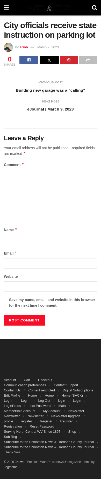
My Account (52, 412)
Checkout (45, 381)
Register (46, 422)
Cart (27, 381)
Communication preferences (25, 386)
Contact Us (12, 391)
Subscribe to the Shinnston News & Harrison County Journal (49, 443)
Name (10, 230)
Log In (8, 401)
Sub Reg (10, 437)
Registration (13, 427)
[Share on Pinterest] (69, 60)
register (26, 422)
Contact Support (66, 386)
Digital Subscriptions (78, 391)
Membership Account (19, 412)
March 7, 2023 (48, 47)
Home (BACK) (72, 396)
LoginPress (12, 406)
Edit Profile (12, 396)
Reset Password (42, 427)
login (61, 401)
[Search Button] (94, 7)
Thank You (12, 453)
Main (62, 406)
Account (10, 381)
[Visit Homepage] (50, 8)
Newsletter (76, 412)
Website (11, 277)
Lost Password (39, 406)
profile (8, 422)
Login (77, 401)
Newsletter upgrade (66, 417)
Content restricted (41, 391)
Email (10, 254)
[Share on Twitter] (49, 60)
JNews (19, 462)
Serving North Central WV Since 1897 (32, 432)
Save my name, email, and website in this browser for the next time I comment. (52, 303)
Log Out (44, 401)
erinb (24, 47)
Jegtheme (11, 468)
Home (32, 396)
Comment (14, 165)
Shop (72, 432)
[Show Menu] (6, 7)
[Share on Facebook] (28, 60)
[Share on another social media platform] (88, 60)
